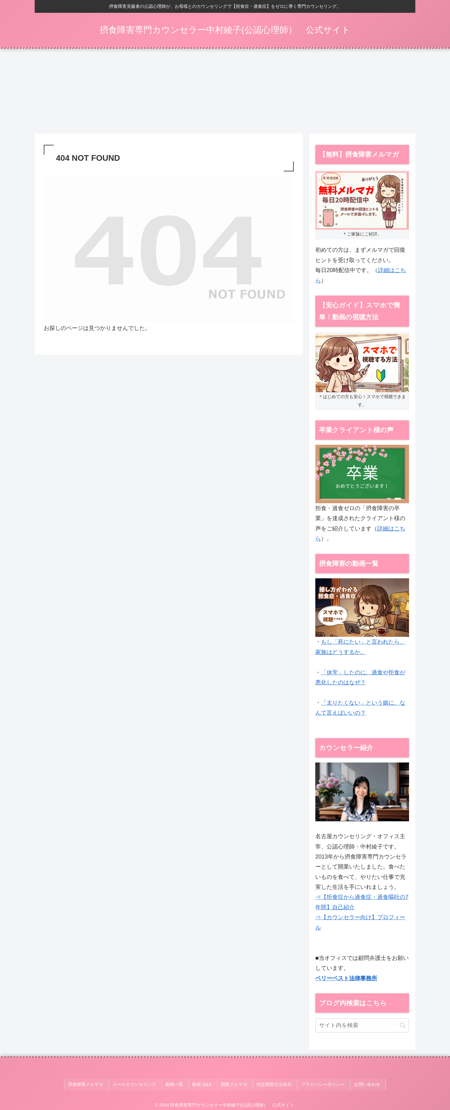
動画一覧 (179, 1084)
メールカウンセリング (142, 1084)
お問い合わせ (358, 1084)
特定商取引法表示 (270, 1084)
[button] (402, 1027)
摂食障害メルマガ (96, 1084)
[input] (362, 1028)
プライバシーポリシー (316, 1084)
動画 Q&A (204, 1084)
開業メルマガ (233, 1084)
